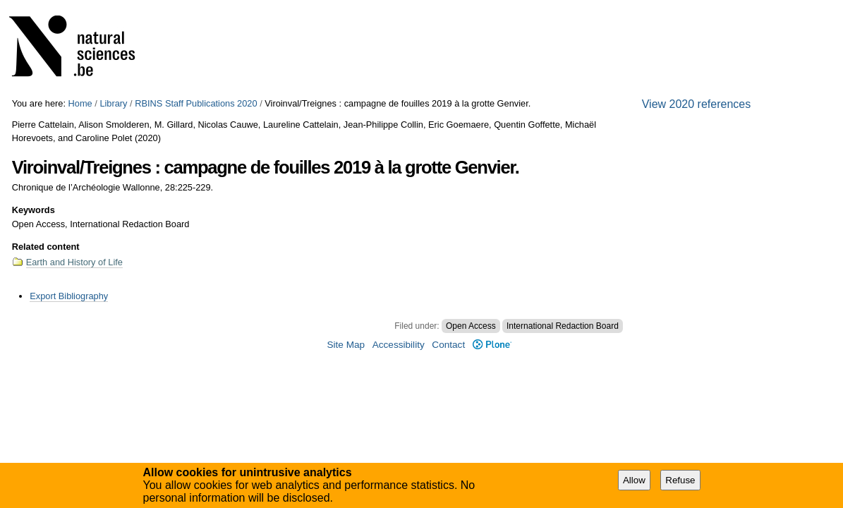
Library (113, 103)
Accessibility (398, 344)
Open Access (471, 326)
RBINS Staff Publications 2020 (196, 103)
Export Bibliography (69, 296)
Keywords (33, 210)
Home (80, 103)
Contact (448, 344)
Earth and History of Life (74, 262)
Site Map (346, 344)
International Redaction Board (563, 326)
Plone (492, 344)
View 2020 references (696, 104)
